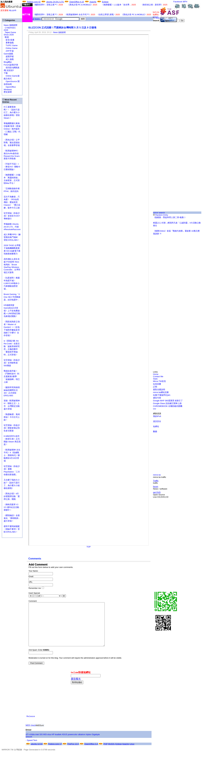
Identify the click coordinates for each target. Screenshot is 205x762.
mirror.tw (157, 475)
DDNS (155, 17)
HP (53, 743)
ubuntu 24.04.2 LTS (55, 2)
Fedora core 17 (55, 753)
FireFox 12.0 (73, 753)
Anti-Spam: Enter (39, 659)
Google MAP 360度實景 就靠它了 (168, 400)
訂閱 (155, 387)
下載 (6, 73)
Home (155, 374)
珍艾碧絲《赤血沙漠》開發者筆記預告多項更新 (12, 428)
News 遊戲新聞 (10, 25)
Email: (31, 576)
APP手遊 (9, 51)
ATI (27, 743)
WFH (185, 1)
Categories (8, 20)
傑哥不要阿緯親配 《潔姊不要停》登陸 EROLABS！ (12, 529)
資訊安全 (157, 421)
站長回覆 (157, 384)
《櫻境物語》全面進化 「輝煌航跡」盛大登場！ (12, 518)
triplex (88, 743)
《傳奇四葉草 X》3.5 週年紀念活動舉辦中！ (12, 507)
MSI (45, 743)
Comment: (33, 601)
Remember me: (36, 588)
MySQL (111, 753)
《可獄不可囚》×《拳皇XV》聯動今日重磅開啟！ (12, 167)
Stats (155, 379)
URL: (31, 582)
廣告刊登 (157, 398)
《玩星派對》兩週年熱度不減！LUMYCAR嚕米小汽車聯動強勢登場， (12, 283)
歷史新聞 (8, 92)
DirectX (29, 746)
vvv (154, 409)
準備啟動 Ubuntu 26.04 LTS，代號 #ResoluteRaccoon (12, 227)
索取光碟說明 (159, 389)
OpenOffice (10, 87)
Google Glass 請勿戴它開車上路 (167, 403)
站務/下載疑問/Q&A (161, 395)
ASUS (64, 743)
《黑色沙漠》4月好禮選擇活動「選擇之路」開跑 (12, 496)
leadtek (58, 743)
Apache (93, 2)
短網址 (156, 426)
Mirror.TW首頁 (159, 381)
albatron (81, 743)
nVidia (32, 743)
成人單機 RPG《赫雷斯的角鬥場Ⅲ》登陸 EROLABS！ (12, 237)
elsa (49, 743)
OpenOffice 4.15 (76, 2)
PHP (106, 753)
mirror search (159, 212)
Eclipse (105, 2)
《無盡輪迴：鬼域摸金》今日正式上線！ (12, 417)
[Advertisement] (163, 73)
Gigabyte (96, 743)
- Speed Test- (31, 749)
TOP (89, 547)
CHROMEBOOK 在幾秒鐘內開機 (167, 406)
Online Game (11, 48)
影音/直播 (9, 40)
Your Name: (33, 571)
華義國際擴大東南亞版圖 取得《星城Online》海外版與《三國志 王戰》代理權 (12, 129)
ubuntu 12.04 (36, 753)
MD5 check (31, 734)
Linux (132, 753)
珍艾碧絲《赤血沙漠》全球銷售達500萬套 (12, 363)
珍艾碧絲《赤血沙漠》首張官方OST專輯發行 (12, 216)
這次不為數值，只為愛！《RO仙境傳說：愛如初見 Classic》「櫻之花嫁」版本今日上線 (13, 202)
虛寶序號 (9, 56)
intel (37, 743)
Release (31, 725)
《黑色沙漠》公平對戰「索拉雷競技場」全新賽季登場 (12, 142)
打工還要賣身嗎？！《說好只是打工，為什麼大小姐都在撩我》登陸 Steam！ (12, 112)
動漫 (7, 37)
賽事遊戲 (9, 42)
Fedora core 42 (34, 2)
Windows (8, 89)
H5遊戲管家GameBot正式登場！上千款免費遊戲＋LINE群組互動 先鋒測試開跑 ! (12, 310)
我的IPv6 (157, 416)
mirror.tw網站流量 (161, 392)
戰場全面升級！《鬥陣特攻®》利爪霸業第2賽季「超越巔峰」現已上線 (12, 376)
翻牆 (155, 431)
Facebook (177, 1)
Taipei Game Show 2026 (10, 33)
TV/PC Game (11, 45)
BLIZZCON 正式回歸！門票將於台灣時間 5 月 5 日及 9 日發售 (62, 27)
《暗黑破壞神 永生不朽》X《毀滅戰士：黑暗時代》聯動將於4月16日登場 (12, 455)
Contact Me (158, 376)
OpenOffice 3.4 (91, 753)
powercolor (73, 743)
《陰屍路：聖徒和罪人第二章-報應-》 (169, 217)
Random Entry (160, 215)
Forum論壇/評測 (11, 65)
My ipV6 (12, 10)
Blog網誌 (8, 62)
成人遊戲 (9, 59)
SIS (41, 743)
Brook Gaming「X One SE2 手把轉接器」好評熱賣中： (12, 297)
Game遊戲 (8, 54)
